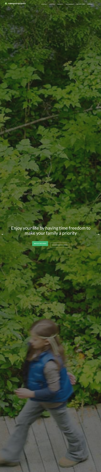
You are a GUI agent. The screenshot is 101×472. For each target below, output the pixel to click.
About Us (52, 4)
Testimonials (70, 4)
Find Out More (80, 4)
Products (60, 4)
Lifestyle (44, 4)
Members (89, 4)
